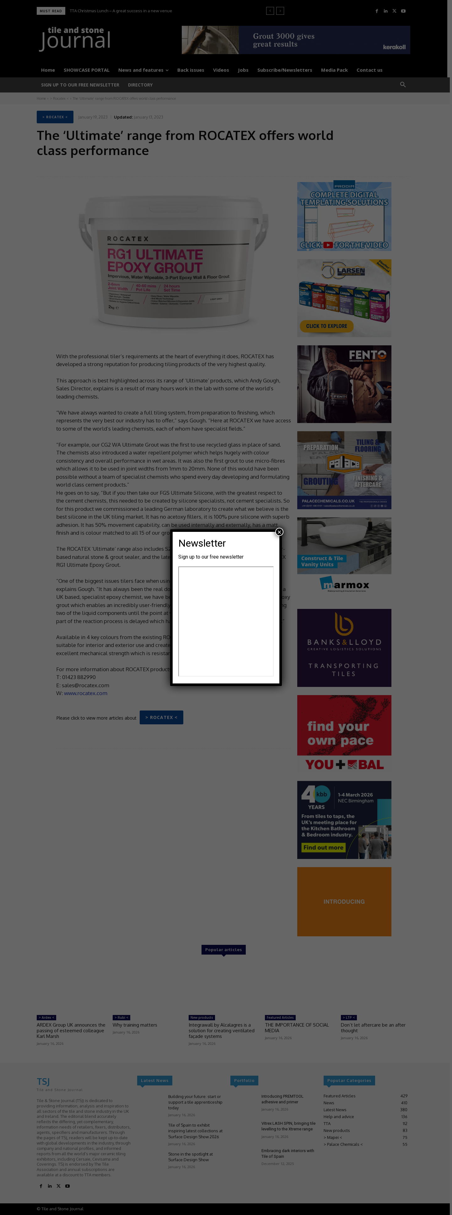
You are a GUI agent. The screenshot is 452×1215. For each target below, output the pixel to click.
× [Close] (279, 532)
